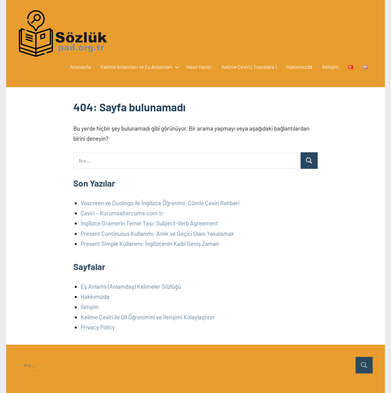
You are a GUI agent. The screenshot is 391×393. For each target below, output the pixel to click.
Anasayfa (80, 67)
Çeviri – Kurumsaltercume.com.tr (122, 213)
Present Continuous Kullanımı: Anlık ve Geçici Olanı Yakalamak (157, 233)
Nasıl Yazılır (199, 67)
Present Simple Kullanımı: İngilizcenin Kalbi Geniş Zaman (150, 243)
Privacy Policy (98, 327)
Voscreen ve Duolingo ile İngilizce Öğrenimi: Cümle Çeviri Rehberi (160, 202)
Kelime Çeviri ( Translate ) (248, 67)
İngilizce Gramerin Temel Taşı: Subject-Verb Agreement (149, 223)
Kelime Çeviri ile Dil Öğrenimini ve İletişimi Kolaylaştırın (147, 317)
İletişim (330, 67)
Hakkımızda (299, 67)
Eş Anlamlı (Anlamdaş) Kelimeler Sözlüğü (131, 286)
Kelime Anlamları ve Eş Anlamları (138, 67)
